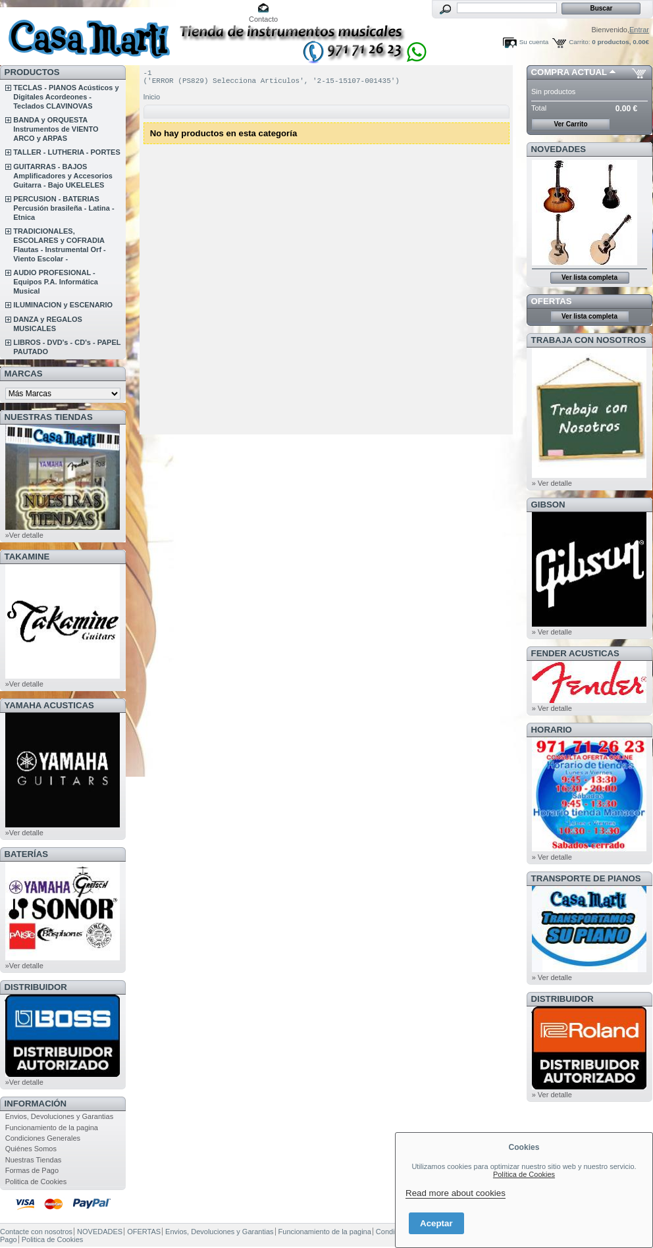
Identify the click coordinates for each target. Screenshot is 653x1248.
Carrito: (579, 41)
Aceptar (436, 1223)
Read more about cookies (455, 1193)
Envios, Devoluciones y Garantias (59, 1116)
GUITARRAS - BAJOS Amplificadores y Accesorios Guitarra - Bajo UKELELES (63, 176)
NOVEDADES (559, 149)
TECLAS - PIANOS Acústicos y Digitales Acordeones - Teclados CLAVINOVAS (65, 97)
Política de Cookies (524, 1174)
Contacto (263, 19)
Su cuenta (533, 41)
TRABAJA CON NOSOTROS (588, 340)
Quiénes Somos (31, 1149)
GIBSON (548, 504)
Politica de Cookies (36, 1181)
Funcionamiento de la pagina (51, 1127)
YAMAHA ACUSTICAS (49, 705)
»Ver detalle (24, 535)
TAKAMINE (27, 556)
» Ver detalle (552, 483)
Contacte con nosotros (36, 1231)
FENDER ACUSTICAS (575, 653)
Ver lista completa (589, 277)
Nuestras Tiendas (33, 1160)
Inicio (152, 101)
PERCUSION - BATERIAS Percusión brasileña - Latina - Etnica (63, 208)
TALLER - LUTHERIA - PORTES (66, 152)
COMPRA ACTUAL (569, 72)
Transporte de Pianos (586, 878)
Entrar (639, 30)
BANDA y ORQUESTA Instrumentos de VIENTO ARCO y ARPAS (55, 129)
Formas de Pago (32, 1170)
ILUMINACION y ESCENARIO (63, 305)
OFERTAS (551, 301)
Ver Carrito (570, 124)
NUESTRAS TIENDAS (49, 417)
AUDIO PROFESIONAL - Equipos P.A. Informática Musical (55, 282)
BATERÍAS (26, 854)
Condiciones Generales (42, 1138)
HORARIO (551, 730)
